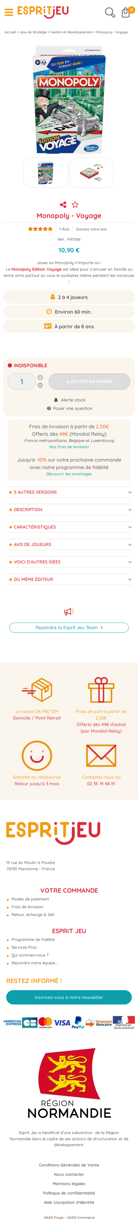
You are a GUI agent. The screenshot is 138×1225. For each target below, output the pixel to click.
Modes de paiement (29, 898)
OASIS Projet (54, 1217)
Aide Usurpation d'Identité (69, 1202)
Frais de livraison (26, 906)
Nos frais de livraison (69, 446)
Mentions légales (69, 1183)
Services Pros (23, 947)
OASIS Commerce (81, 1217)
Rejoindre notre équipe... (34, 962)
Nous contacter (69, 1174)
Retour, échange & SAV (32, 914)
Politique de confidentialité (69, 1192)
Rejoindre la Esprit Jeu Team (67, 627)
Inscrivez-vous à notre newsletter (69, 997)
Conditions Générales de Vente (69, 1164)
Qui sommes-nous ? (29, 954)
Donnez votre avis (91, 229)
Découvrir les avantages (69, 473)
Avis (64, 228)
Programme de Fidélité (32, 939)
